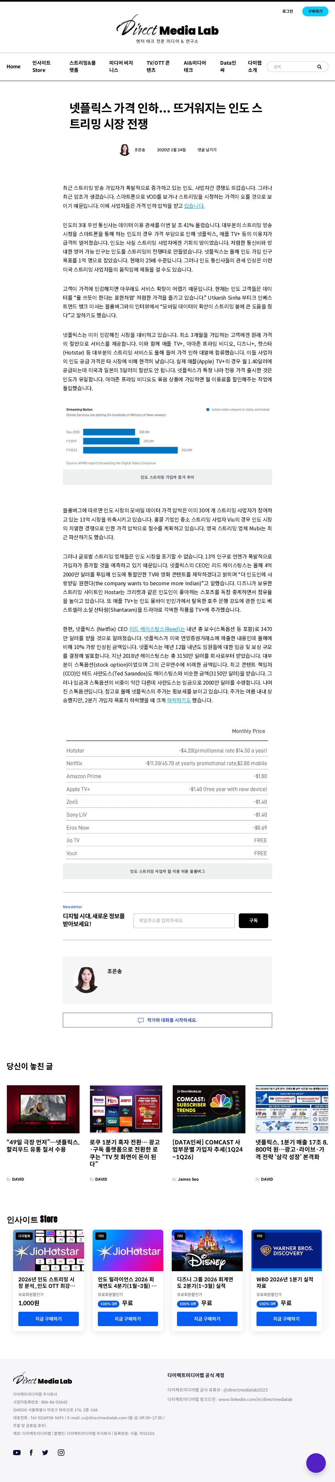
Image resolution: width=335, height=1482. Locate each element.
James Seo (188, 1179)
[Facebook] (31, 1452)
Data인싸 (228, 67)
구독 (253, 921)
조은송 (139, 149)
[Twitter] (45, 1452)
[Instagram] (61, 1452)
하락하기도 (179, 700)
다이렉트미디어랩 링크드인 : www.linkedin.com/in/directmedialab (230, 1399)
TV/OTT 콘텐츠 (158, 67)
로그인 (287, 11)
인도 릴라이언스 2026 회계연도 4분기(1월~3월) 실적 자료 (127, 1283)
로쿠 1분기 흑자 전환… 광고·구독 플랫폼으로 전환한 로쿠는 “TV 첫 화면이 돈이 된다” (125, 1153)
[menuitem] (167, 41)
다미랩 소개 (255, 67)
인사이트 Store (41, 67)
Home (14, 66)
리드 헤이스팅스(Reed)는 (157, 629)
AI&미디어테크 (195, 67)
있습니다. (194, 205)
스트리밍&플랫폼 (82, 67)
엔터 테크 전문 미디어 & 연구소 (167, 41)
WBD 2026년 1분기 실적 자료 (284, 1283)
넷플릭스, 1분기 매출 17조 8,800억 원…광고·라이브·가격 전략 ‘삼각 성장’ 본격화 (292, 1150)
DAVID (18, 1179)
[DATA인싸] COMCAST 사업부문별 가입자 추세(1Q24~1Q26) (207, 1150)
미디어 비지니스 (121, 67)
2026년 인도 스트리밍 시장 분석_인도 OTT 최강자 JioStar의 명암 (46, 1283)
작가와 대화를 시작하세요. (167, 1020)
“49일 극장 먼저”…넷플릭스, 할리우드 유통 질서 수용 (43, 1146)
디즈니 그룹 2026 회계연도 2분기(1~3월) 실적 (205, 1283)
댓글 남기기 (207, 149)
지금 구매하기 (48, 1319)
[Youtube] (17, 1452)
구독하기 (315, 11)
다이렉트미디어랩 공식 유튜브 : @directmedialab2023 (218, 1390)
